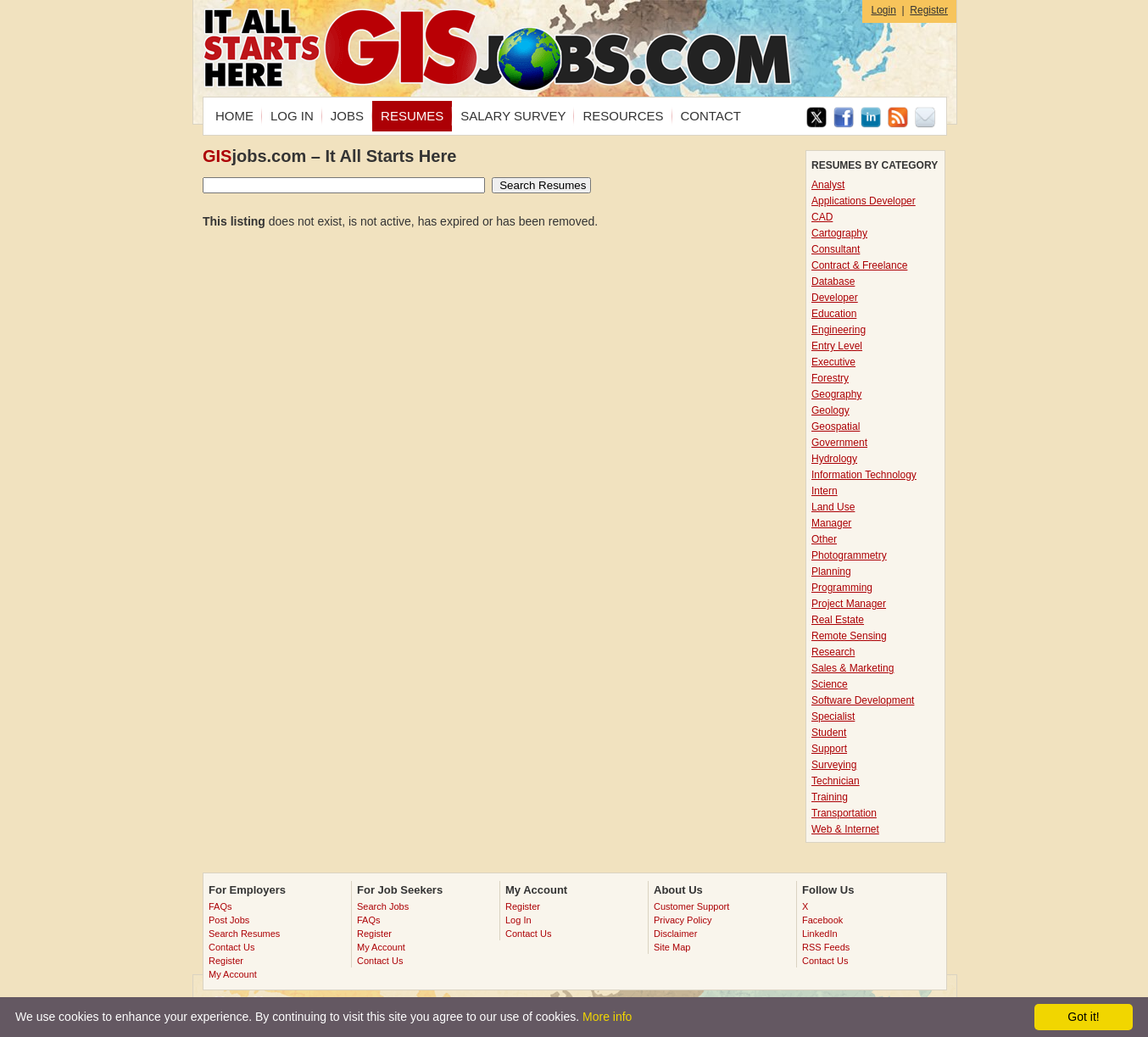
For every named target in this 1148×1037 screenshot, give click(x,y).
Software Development (862, 700)
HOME (234, 116)
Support (829, 749)
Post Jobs (229, 920)
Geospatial (835, 426)
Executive (833, 362)
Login (883, 10)
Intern (824, 491)
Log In (518, 920)
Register (929, 10)
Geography (836, 394)
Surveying (833, 765)
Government (839, 443)
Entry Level (836, 346)
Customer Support (691, 906)
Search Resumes (244, 933)
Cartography (839, 233)
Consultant (835, 249)
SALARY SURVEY (513, 116)
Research (833, 652)
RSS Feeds (826, 947)
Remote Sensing (849, 636)
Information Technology (864, 475)
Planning (831, 571)
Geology (830, 410)
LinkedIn (820, 933)
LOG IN (292, 116)
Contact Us (231, 947)
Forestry (830, 378)
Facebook (822, 920)
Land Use (833, 507)
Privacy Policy (682, 920)
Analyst (827, 185)
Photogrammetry (849, 555)
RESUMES (412, 116)
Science (829, 684)
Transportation (844, 813)
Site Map (672, 947)
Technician (835, 781)
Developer (834, 298)
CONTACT (711, 116)
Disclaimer (675, 933)
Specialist (833, 716)
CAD (822, 217)
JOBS (347, 116)
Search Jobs (383, 906)
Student (828, 733)
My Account (233, 974)
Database (833, 281)
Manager (831, 523)
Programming (841, 588)
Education (833, 314)
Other (824, 539)
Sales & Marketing (852, 668)
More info (607, 1016)
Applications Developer (863, 201)
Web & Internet (845, 829)
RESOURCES (622, 116)
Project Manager (848, 604)
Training (829, 797)
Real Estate (837, 620)
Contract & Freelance (859, 265)
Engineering (838, 330)
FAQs (220, 906)
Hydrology (834, 459)
